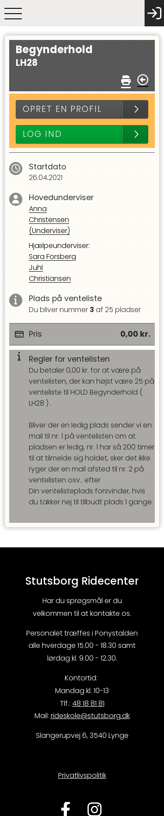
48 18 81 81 (88, 703)
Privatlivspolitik (82, 775)
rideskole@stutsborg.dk (90, 716)
